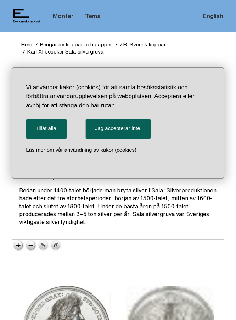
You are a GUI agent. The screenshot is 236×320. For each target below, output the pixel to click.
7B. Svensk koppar (142, 44)
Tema (93, 16)
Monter (63, 16)
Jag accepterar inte (117, 128)
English (213, 16)
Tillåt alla (45, 128)
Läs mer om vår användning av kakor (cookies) (81, 150)
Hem (26, 44)
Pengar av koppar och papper (76, 44)
